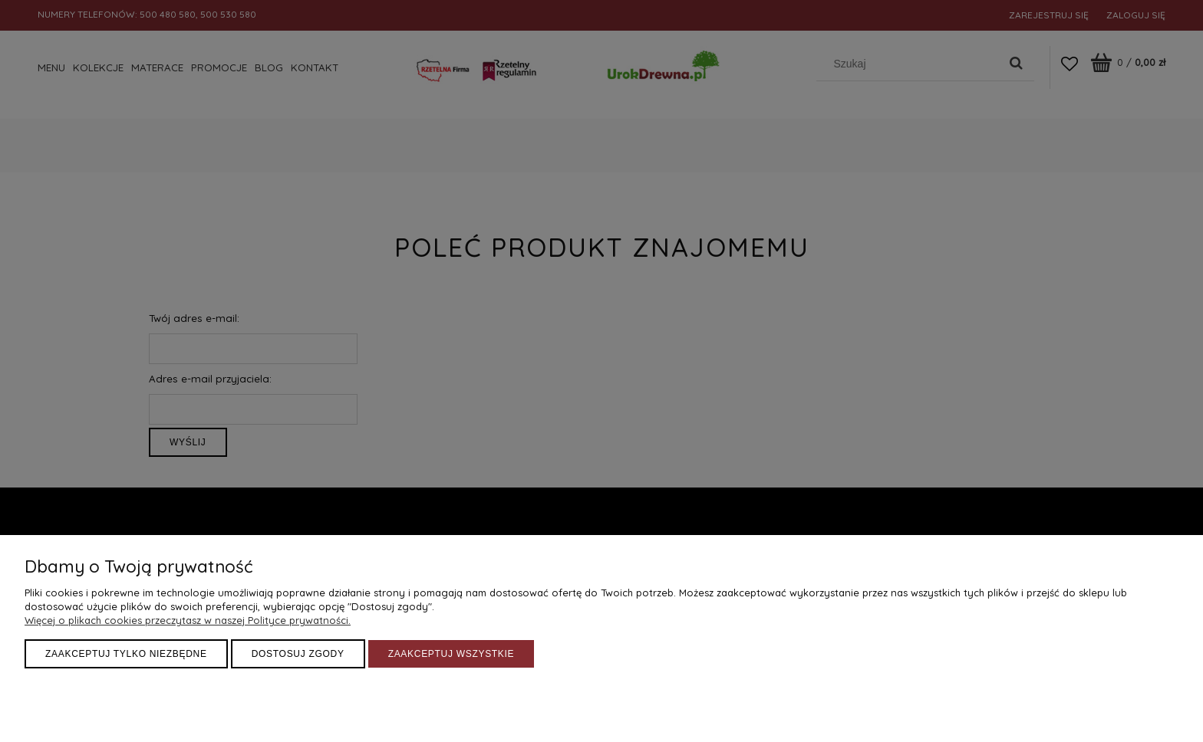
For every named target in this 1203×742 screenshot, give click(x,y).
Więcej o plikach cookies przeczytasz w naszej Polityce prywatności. (188, 620)
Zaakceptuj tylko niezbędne (126, 653)
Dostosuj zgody (298, 653)
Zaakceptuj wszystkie (451, 653)
